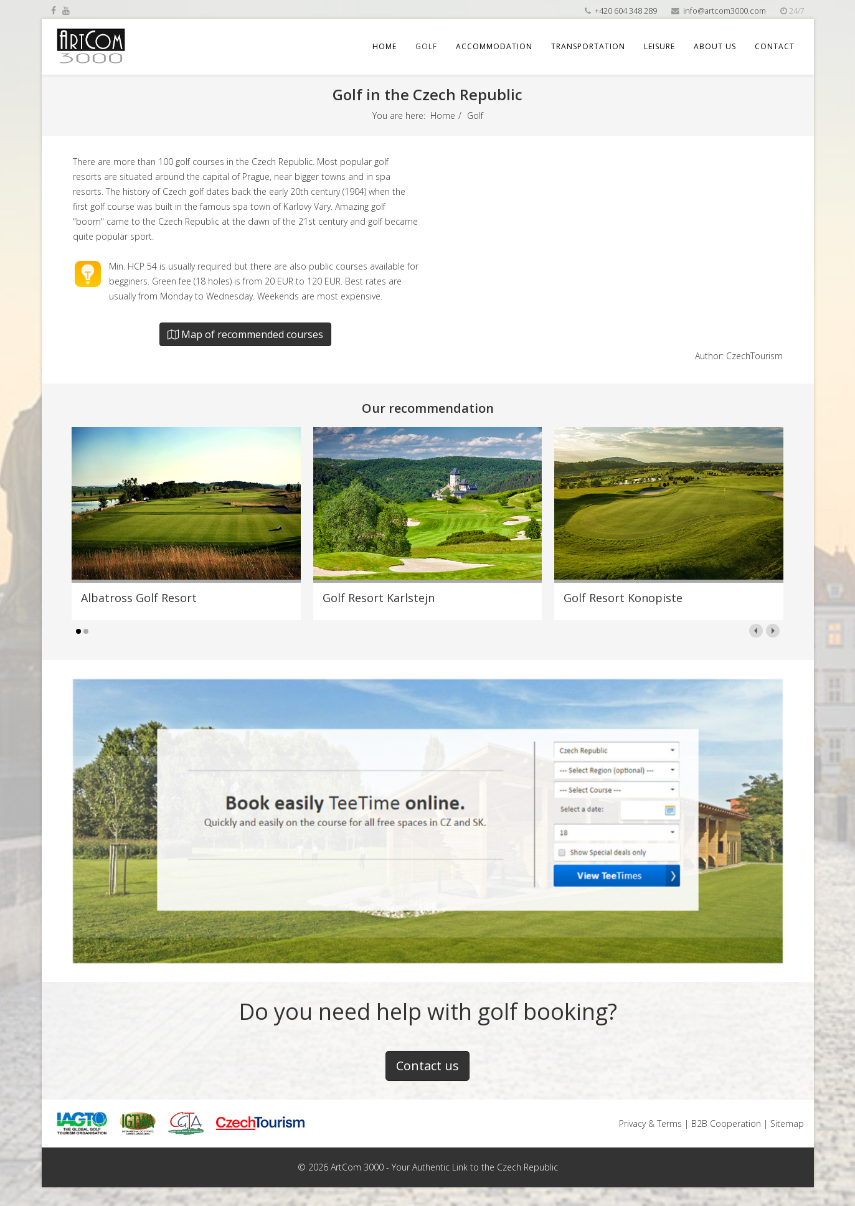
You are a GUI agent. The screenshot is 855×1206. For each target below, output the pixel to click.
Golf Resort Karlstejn (379, 597)
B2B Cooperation (726, 1123)
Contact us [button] (427, 1065)
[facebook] (53, 10)
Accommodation (494, 46)
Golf (426, 46)
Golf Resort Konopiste (623, 597)
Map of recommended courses (245, 334)
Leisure (659, 46)
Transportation (588, 46)
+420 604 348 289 (626, 11)
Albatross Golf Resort (139, 597)
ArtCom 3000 (357, 1167)
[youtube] (66, 10)
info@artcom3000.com (724, 11)
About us (715, 46)
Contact (775, 46)
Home (384, 46)
